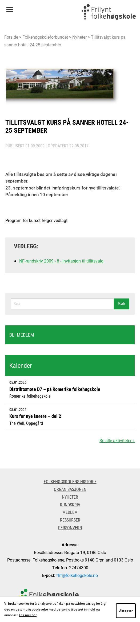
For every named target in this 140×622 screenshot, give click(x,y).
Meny (9, 7)
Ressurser (70, 520)
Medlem (70, 512)
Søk (121, 303)
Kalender (20, 365)
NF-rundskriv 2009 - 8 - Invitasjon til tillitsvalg (61, 261)
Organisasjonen (70, 489)
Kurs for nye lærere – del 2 (35, 416)
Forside (11, 37)
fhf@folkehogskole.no (77, 575)
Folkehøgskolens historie (70, 481)
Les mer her (28, 614)
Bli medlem (21, 335)
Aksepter (126, 610)
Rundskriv (70, 504)
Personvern (70, 527)
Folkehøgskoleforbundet (45, 37)
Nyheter (79, 37)
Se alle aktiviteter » (117, 440)
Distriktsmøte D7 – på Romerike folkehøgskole (54, 389)
